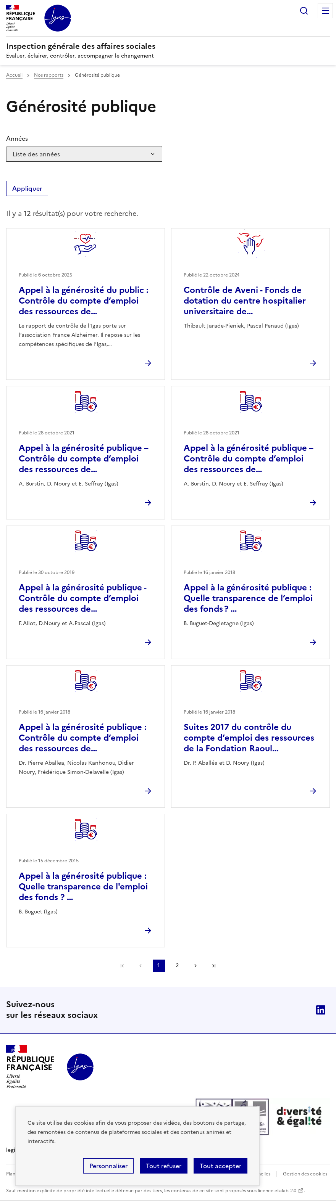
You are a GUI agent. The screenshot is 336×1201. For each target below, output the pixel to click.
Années (17, 138)
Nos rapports (48, 75)
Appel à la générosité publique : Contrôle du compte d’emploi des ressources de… (83, 738)
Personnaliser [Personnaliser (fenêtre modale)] (108, 1165)
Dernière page (214, 966)
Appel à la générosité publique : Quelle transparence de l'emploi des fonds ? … (83, 887)
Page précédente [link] (140, 966)
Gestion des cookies (305, 1173)
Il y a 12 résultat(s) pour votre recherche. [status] (72, 213)
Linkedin (321, 1010)
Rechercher (304, 10)
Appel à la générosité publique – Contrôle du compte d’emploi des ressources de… (83, 459)
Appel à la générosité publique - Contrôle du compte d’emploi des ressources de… (82, 598)
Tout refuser (163, 1165)
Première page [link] (122, 966)
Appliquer (27, 188)
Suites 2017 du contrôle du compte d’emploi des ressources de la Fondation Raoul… (249, 738)
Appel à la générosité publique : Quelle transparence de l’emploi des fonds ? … (248, 598)
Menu (325, 10)
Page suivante (195, 966)
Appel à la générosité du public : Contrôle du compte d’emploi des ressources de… (84, 301)
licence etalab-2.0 (277, 1190)
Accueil (14, 75)
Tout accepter (220, 1165)
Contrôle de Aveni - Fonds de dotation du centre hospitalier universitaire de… (245, 301)
